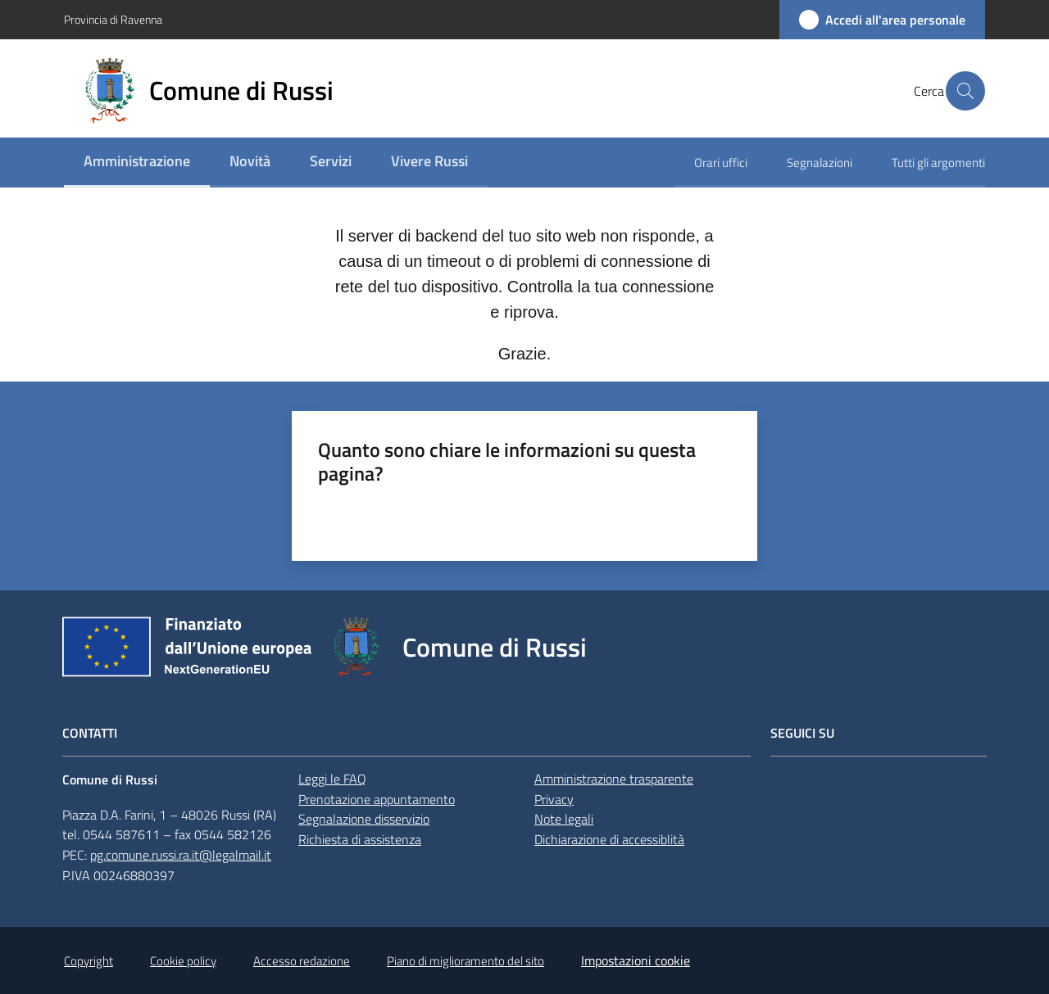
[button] (965, 91)
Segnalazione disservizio (363, 819)
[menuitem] (137, 163)
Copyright (88, 960)
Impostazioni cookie (635, 960)
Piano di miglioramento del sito (465, 960)
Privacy (554, 799)
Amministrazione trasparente (613, 778)
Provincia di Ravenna (113, 19)
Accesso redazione (301, 960)
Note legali (563, 819)
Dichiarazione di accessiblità (609, 839)
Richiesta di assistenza (359, 839)
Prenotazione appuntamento (376, 799)
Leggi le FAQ (332, 778)
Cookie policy (183, 960)
